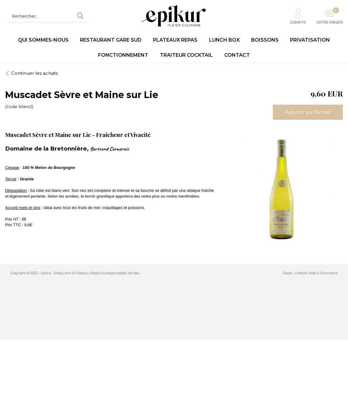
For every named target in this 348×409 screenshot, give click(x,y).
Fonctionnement (123, 55)
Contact (237, 55)
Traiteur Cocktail (186, 55)
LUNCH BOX (224, 40)
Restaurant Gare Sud (111, 40)
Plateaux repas (175, 40)
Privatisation (310, 40)
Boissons (265, 40)
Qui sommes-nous (43, 40)
